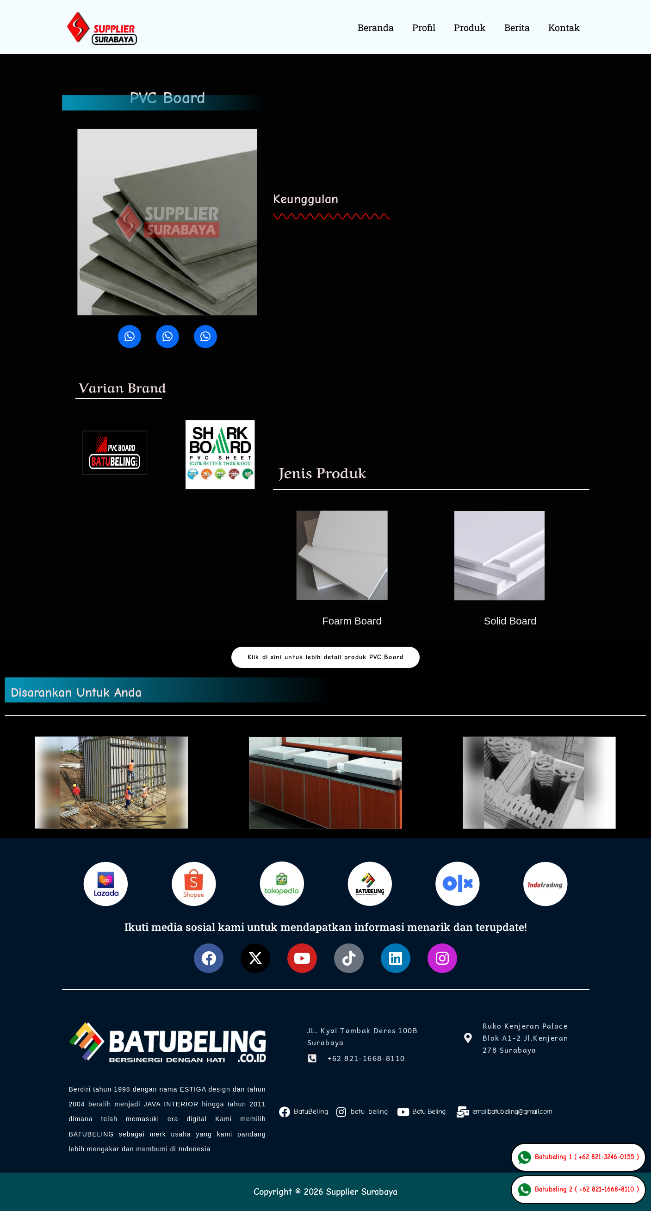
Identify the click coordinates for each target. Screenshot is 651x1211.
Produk (470, 27)
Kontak (564, 27)
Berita (517, 27)
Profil (423, 27)
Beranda (376, 27)
